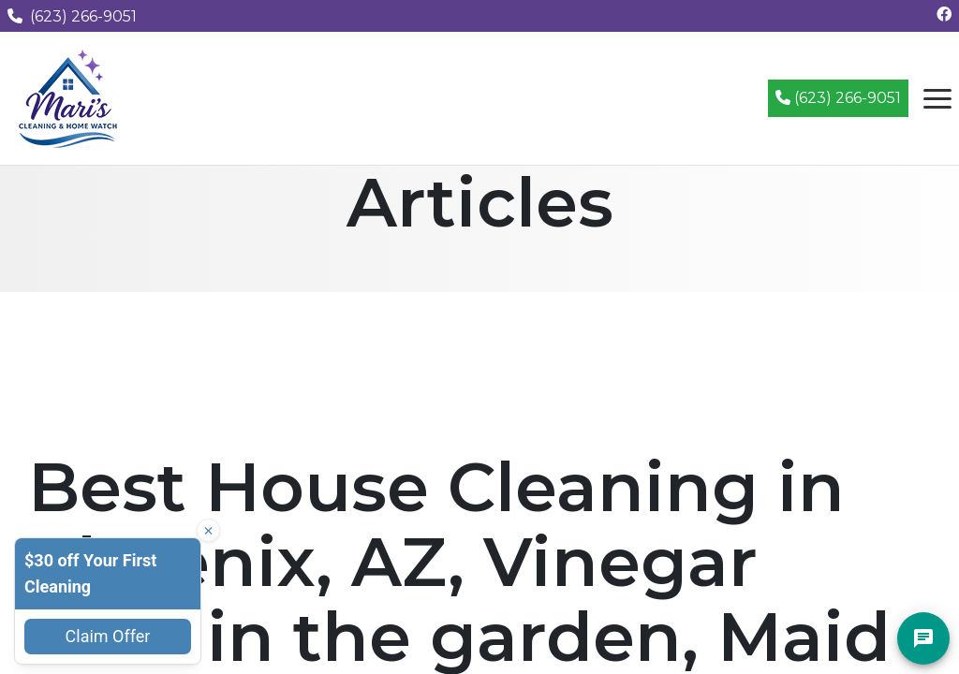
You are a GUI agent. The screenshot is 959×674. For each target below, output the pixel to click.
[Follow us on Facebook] (944, 14)
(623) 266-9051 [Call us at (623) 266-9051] (72, 16)
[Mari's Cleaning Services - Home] (68, 97)
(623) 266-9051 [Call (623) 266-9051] (838, 98)
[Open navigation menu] (937, 98)
